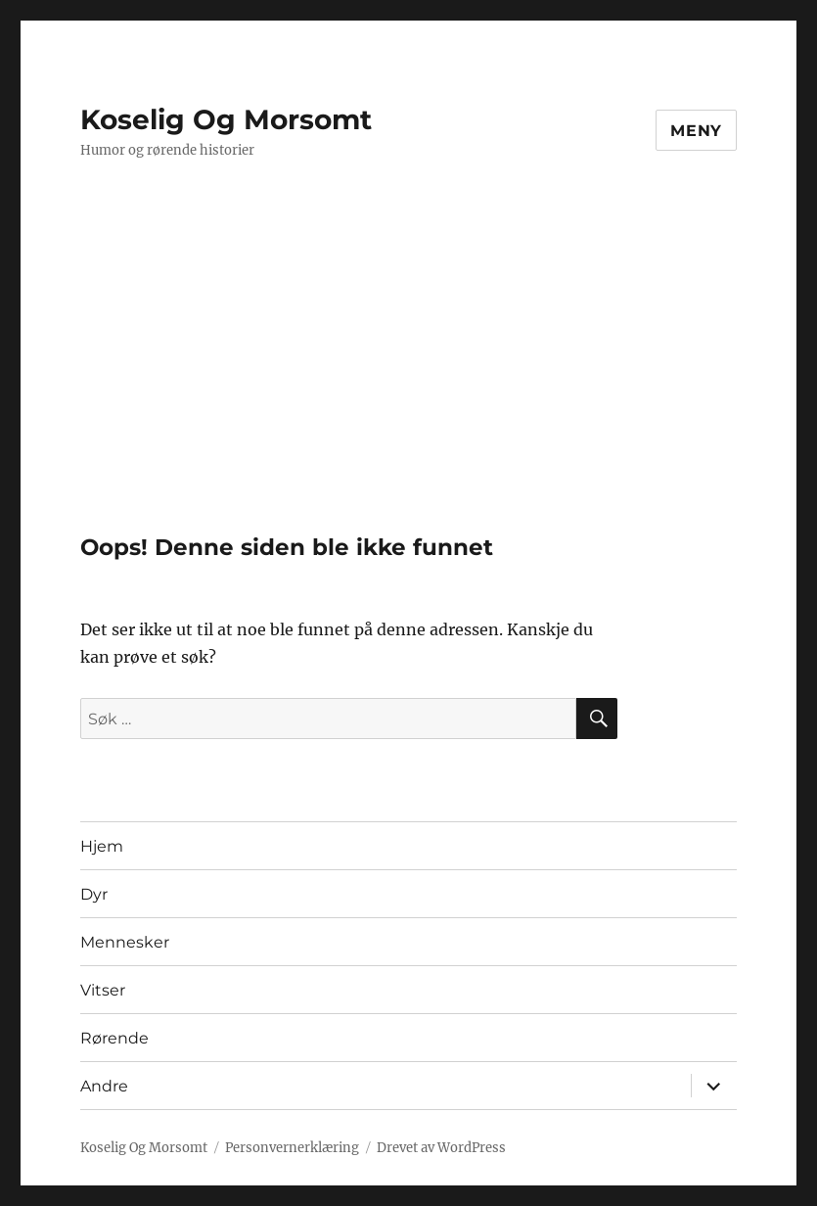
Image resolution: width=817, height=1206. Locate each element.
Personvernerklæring (292, 1147)
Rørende (114, 1038)
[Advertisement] (412, 389)
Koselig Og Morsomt (226, 119)
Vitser (102, 990)
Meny (696, 130)
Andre (104, 1086)
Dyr (94, 894)
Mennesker (124, 942)
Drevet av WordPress (441, 1147)
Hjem (101, 846)
